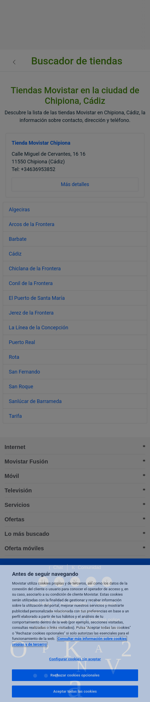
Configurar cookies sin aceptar (75, 659)
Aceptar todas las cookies (75, 691)
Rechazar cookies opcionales (75, 675)
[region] (75, 633)
